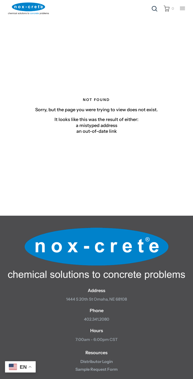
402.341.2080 (96, 319)
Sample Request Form (96, 369)
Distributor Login (96, 361)
